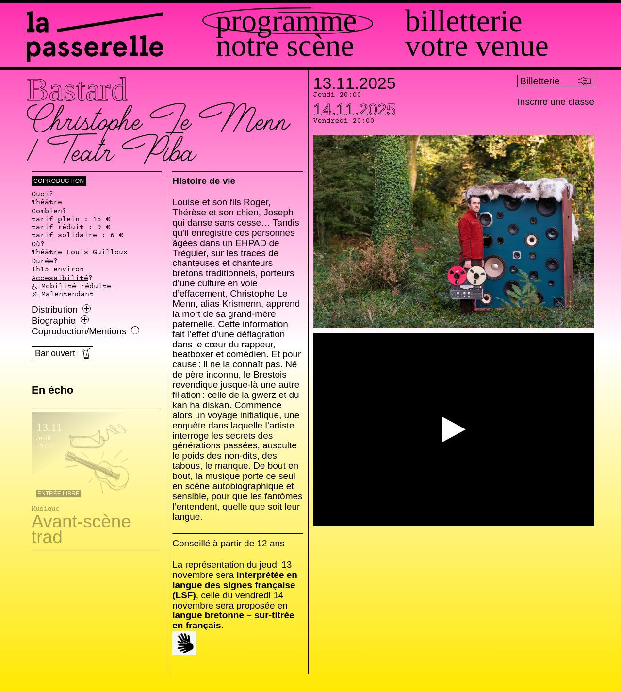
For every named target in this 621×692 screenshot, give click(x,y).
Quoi (40, 194)
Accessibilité (60, 278)
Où (36, 244)
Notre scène (285, 46)
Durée (42, 261)
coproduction (58, 181)
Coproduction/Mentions (85, 331)
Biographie (60, 321)
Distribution (61, 309)
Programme (286, 21)
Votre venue (477, 46)
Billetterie (463, 21)
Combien (47, 211)
